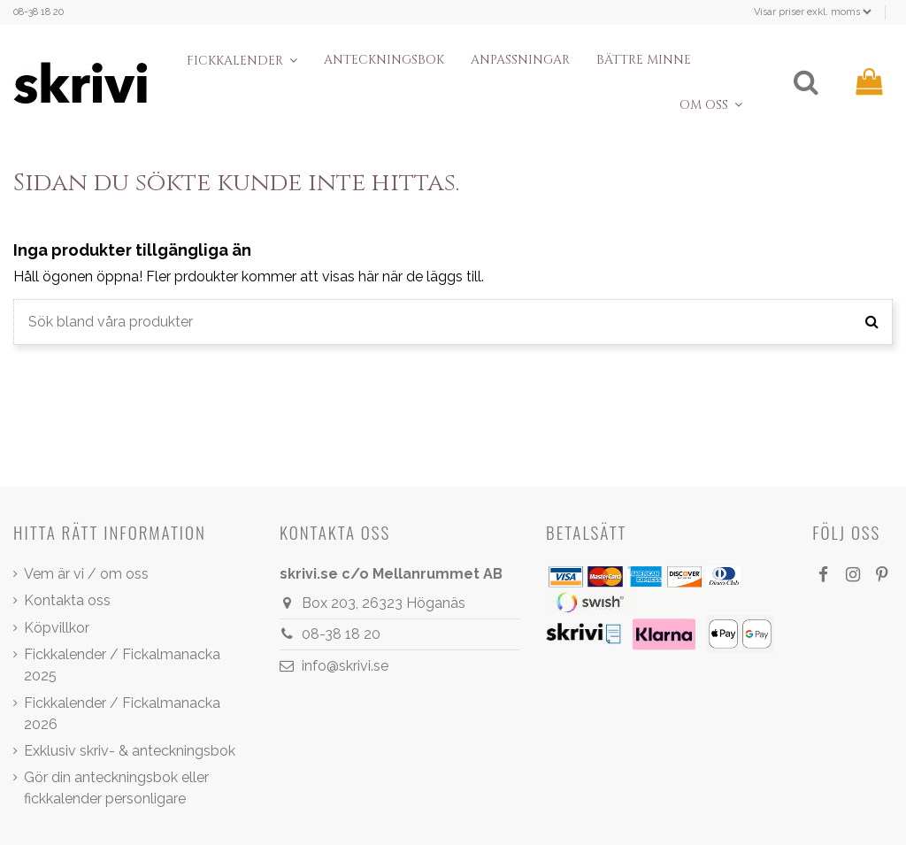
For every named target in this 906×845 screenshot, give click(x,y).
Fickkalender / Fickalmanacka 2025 (122, 665)
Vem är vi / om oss (86, 573)
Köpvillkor (56, 627)
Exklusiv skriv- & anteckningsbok (129, 750)
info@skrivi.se (345, 665)
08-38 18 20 (38, 12)
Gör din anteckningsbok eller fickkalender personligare (116, 788)
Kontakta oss (67, 600)
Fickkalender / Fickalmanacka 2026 (122, 714)
